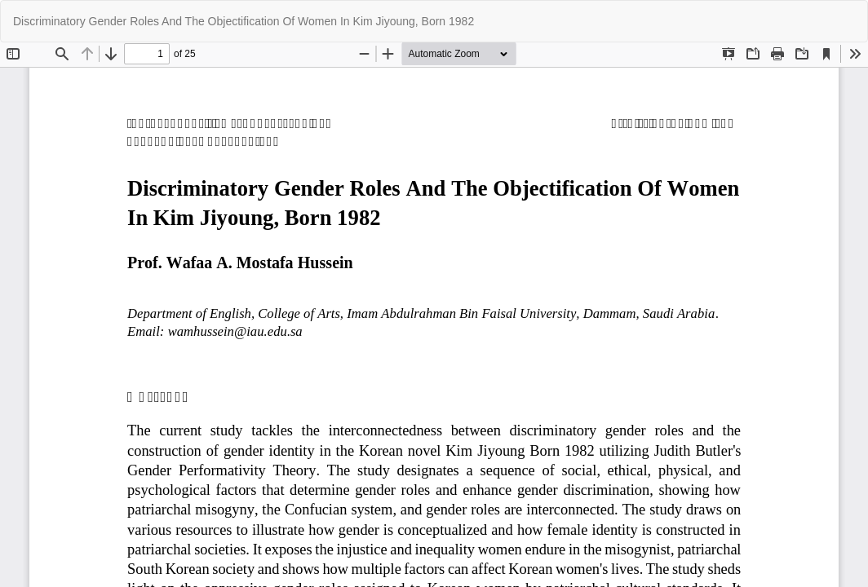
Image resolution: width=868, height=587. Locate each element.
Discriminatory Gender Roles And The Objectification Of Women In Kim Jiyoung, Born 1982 (243, 21)
